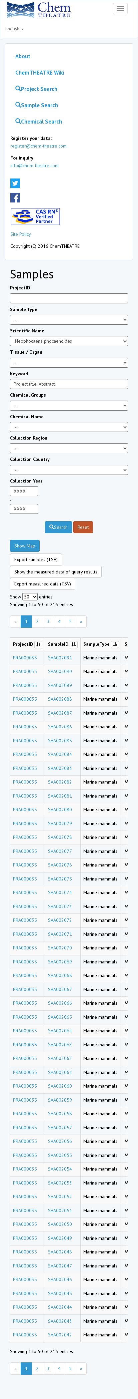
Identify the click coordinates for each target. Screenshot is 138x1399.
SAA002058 (60, 1114)
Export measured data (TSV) (42, 584)
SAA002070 (60, 948)
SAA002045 (60, 1293)
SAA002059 (60, 1100)
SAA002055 (60, 1155)
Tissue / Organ (26, 352)
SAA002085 (60, 741)
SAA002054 (60, 1169)
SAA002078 (60, 837)
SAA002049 (60, 1238)
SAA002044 (60, 1307)
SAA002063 (60, 1045)
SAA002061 (60, 1072)
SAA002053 (60, 1183)
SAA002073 (60, 906)
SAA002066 (60, 1003)
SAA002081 (60, 796)
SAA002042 (60, 1335)
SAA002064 (60, 1031)
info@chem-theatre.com (34, 166)
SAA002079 (60, 824)
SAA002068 (60, 975)
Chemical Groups (28, 395)
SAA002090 (60, 671)
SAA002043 (60, 1321)
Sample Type (23, 309)
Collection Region (28, 438)
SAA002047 (60, 1266)
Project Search (36, 89)
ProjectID (20, 288)
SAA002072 (60, 920)
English (14, 29)
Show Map (24, 546)
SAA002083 (60, 768)
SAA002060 (60, 1086)
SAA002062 (60, 1058)
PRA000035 (25, 658)
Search (58, 527)
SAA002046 (60, 1279)
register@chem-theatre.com (38, 146)
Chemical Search (38, 121)
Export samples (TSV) (36, 559)
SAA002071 (60, 934)
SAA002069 (60, 962)
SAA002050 (60, 1224)
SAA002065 (60, 1017)
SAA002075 (60, 879)
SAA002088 (60, 699)
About (22, 56)
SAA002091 (60, 658)
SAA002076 (60, 865)
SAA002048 (60, 1252)
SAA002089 (60, 685)
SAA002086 (60, 727)
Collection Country (30, 459)
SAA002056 (60, 1141)
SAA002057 (60, 1128)
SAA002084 (60, 754)
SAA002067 (60, 989)
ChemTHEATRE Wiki (39, 72)
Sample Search (36, 105)
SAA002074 (60, 892)
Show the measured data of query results (55, 572)
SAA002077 (60, 851)
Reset (83, 527)
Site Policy (20, 234)
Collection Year (26, 481)
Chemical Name (27, 417)
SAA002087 (60, 713)
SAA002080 (60, 810)
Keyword (19, 374)
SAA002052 (60, 1197)
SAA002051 (60, 1211)
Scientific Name (27, 331)
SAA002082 (60, 782)
